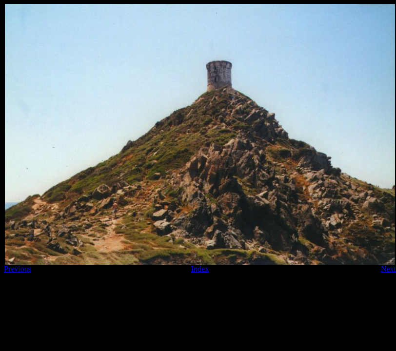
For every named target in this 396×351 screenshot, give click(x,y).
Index (200, 269)
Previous (17, 269)
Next (388, 269)
